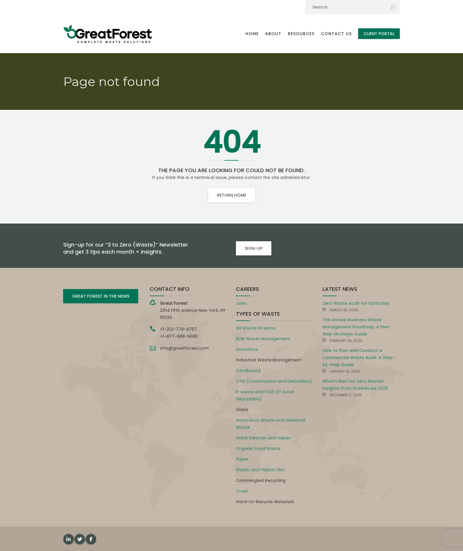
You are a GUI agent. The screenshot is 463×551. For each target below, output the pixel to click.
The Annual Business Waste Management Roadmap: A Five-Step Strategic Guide (356, 327)
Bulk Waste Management (263, 339)
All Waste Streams (255, 328)
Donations (247, 349)
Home (252, 34)
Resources (301, 34)
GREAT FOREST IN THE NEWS (100, 296)
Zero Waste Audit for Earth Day (355, 303)
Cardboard (248, 371)
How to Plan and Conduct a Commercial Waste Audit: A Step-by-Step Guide (358, 358)
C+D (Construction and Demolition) (274, 381)
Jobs (241, 303)
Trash (242, 491)
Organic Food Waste (258, 448)
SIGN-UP (254, 248)
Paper (242, 459)
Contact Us (336, 34)
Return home (231, 195)
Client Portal (378, 34)
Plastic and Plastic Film (260, 470)
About (273, 34)
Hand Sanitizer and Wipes (263, 438)
